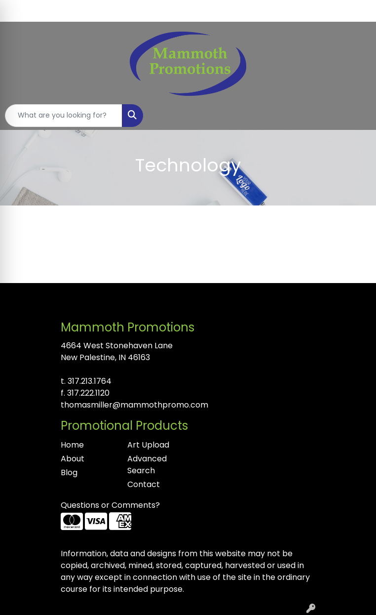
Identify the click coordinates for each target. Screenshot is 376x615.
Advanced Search (147, 464)
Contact (143, 484)
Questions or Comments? (110, 505)
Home (72, 445)
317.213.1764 (90, 381)
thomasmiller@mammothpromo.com (134, 404)
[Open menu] (356, 115)
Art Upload (148, 445)
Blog (69, 472)
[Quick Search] (63, 115)
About (72, 458)
